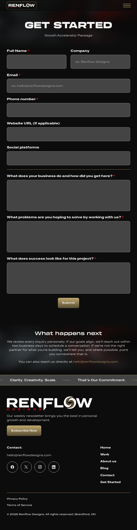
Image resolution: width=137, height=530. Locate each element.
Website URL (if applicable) (33, 123)
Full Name (18, 51)
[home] (21, 5)
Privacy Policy (17, 498)
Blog (104, 468)
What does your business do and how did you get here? (61, 176)
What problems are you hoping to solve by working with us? (65, 217)
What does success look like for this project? (51, 258)
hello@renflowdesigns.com (95, 361)
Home (105, 447)
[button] (126, 5)
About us (108, 461)
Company (80, 51)
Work (104, 454)
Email (14, 75)
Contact (107, 475)
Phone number (22, 99)
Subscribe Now (24, 431)
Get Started (110, 482)
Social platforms (23, 147)
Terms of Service (19, 505)
